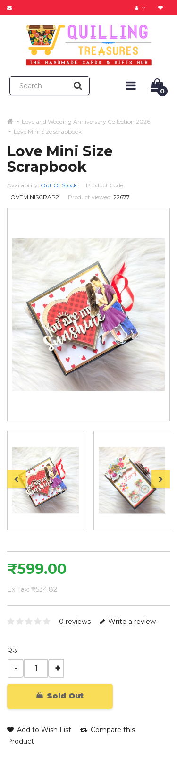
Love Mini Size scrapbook (48, 131)
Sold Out (60, 695)
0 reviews (75, 621)
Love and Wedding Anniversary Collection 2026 (86, 121)
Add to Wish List (39, 729)
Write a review (128, 621)
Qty (12, 649)
